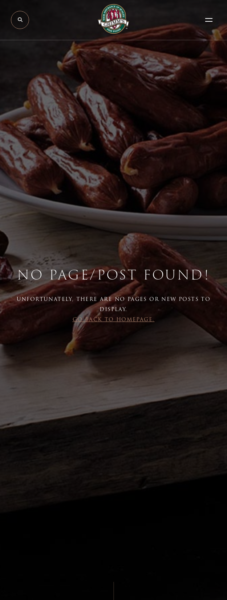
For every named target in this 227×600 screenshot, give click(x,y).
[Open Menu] (209, 20)
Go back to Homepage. (114, 319)
